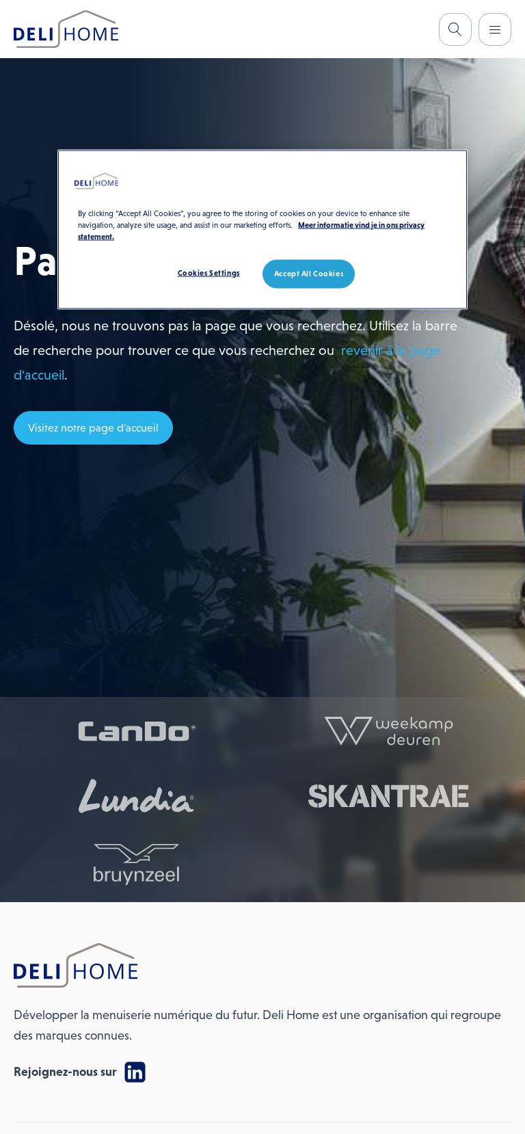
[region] (262, 229)
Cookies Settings (209, 272)
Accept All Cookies (308, 273)
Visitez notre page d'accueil (93, 428)
